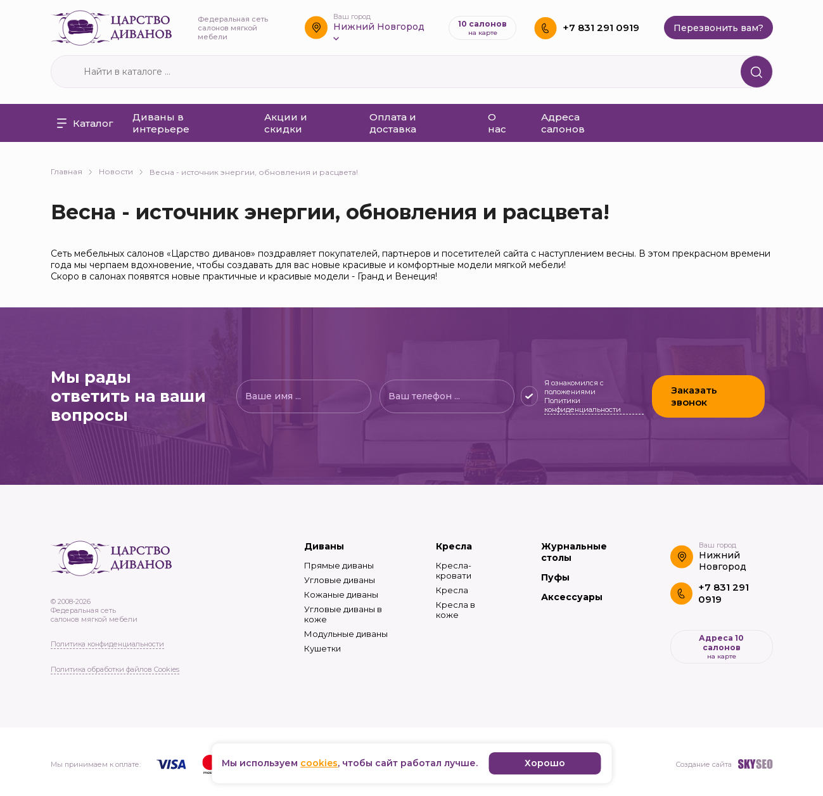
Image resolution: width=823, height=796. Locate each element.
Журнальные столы (574, 552)
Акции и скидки (285, 123)
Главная (72, 171)
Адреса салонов (563, 123)
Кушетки (322, 648)
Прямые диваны (339, 565)
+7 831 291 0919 (601, 28)
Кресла (454, 546)
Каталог (85, 123)
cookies (319, 763)
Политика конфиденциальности (107, 643)
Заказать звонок (694, 396)
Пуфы (555, 577)
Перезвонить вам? (718, 28)
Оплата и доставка (392, 123)
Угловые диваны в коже (343, 614)
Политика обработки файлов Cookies (115, 669)
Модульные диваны (346, 634)
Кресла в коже (455, 610)
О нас (497, 123)
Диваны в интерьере (160, 123)
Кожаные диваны (341, 594)
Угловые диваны (339, 580)
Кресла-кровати (453, 570)
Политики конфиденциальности (582, 405)
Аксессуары (572, 597)
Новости (121, 171)
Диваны (324, 546)
